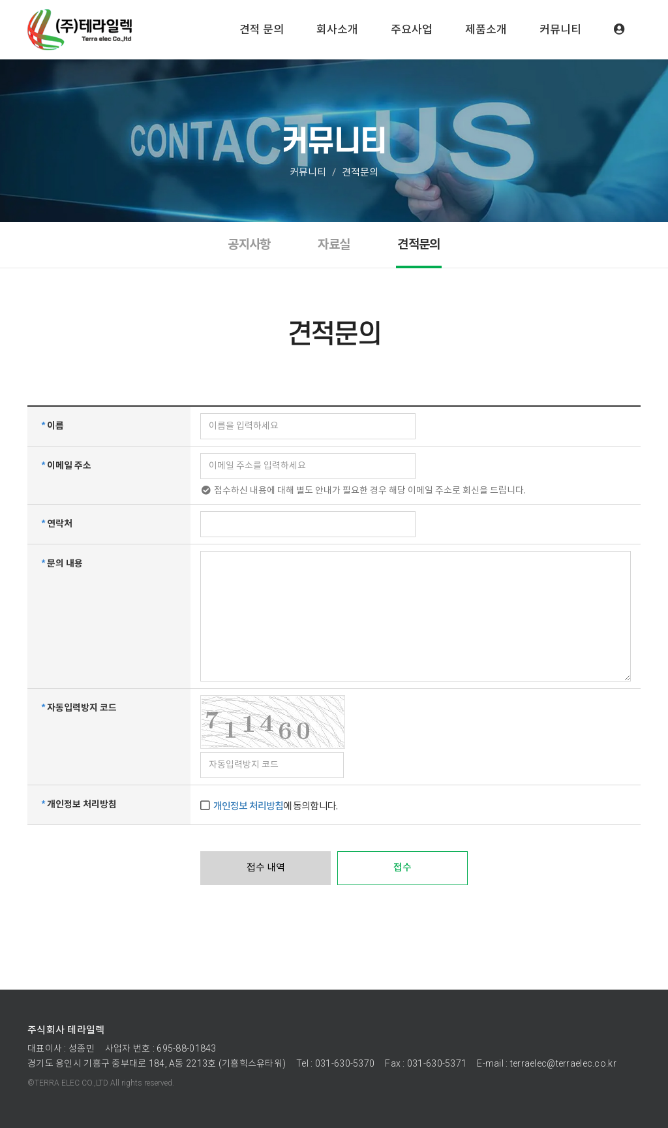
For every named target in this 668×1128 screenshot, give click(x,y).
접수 (402, 867)
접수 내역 (266, 867)
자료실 (334, 244)
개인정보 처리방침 (248, 806)
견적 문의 (261, 29)
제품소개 (486, 29)
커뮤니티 (560, 29)
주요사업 (412, 29)
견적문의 (418, 244)
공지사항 (249, 244)
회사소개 (337, 29)
